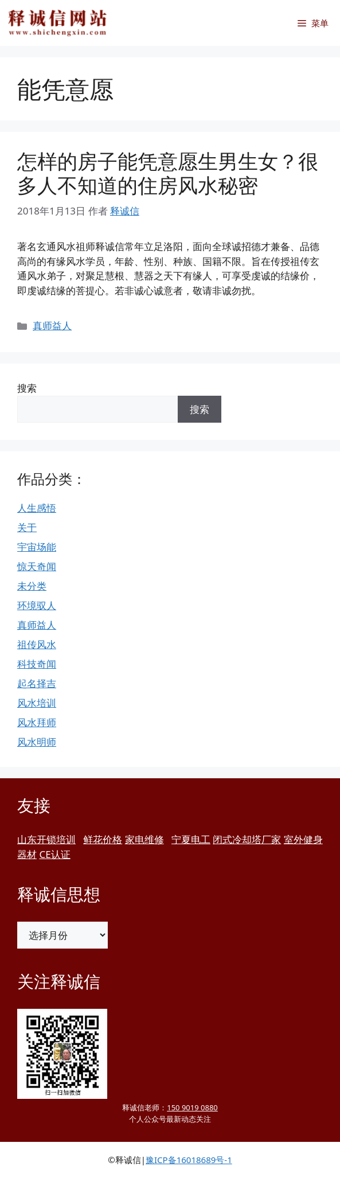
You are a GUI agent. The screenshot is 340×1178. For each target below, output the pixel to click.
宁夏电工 (190, 839)
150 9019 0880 (192, 1107)
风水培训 (36, 702)
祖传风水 (36, 644)
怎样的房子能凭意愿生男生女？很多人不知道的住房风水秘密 (167, 172)
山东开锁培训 (46, 839)
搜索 (27, 388)
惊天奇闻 (36, 566)
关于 (27, 527)
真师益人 (52, 325)
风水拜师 (36, 722)
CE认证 (54, 854)
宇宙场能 (36, 546)
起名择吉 (36, 683)
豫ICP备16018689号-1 (189, 1159)
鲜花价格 (102, 839)
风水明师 (36, 741)
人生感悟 (36, 507)
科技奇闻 (36, 663)
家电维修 (144, 839)
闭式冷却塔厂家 (247, 839)
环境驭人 (36, 605)
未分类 (31, 585)
